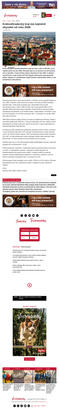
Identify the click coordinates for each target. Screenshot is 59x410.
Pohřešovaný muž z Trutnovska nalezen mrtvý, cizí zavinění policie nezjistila (29, 182)
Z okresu (17, 368)
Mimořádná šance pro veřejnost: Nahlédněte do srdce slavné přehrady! (8, 387)
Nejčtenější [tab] (16, 247)
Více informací (29, 359)
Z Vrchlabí (7, 368)
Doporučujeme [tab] (26, 247)
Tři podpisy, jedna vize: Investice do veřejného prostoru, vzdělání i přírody (29, 191)
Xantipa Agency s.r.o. (42, 401)
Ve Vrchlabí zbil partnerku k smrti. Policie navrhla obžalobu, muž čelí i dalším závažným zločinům (51, 388)
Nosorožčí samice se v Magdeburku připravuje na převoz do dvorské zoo (19, 387)
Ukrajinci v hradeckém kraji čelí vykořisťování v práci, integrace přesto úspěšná (29, 387)
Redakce (43, 405)
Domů (4, 20)
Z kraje (9, 20)
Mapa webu (37, 405)
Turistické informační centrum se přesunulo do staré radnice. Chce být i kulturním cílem (29, 187)
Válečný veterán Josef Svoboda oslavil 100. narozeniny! (22, 189)
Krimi (48, 368)
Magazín (48, 15)
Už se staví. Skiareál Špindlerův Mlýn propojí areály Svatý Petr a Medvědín (29, 185)
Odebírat (34, 237)
